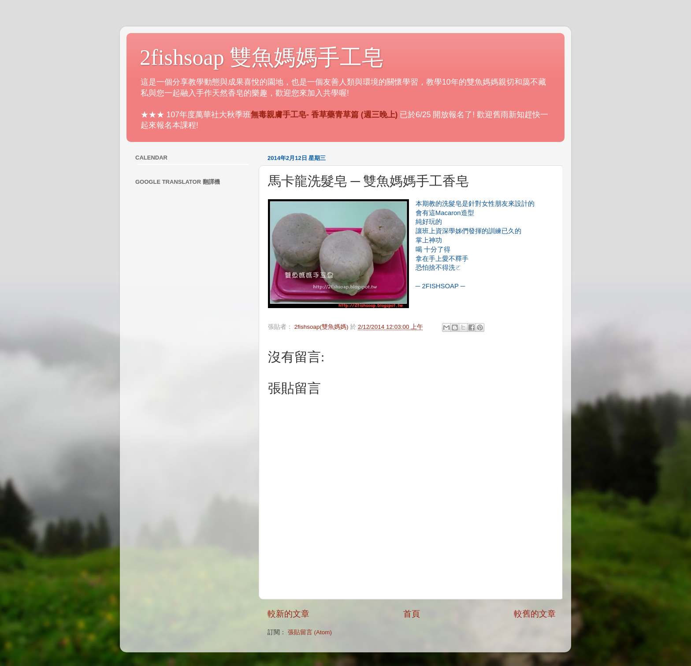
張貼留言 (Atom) (310, 632)
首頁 (411, 613)
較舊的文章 (535, 613)
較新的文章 (288, 613)
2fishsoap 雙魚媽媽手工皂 (262, 57)
